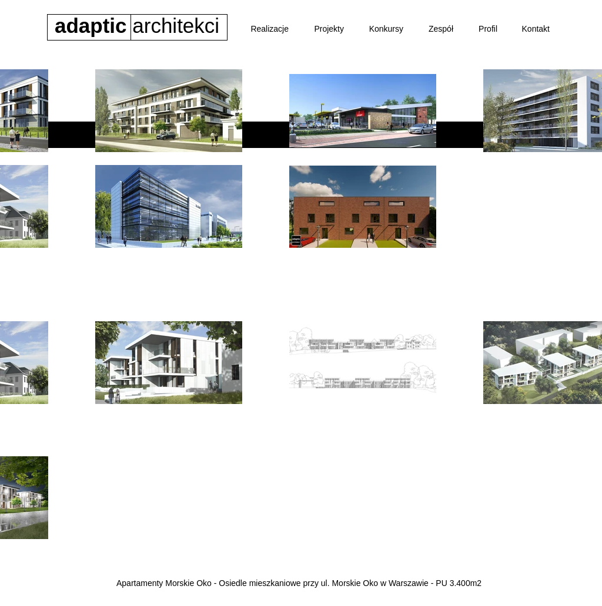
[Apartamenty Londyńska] (133, 276)
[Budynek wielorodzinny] (387, 276)
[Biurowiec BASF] (303, 276)
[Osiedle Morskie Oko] (226, 276)
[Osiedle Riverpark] (46, 276)
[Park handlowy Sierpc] (481, 276)
